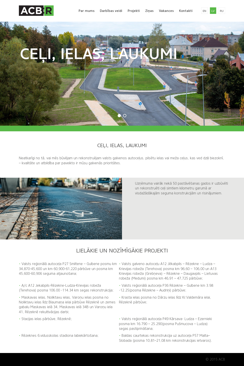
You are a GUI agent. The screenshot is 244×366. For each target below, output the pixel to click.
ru (222, 11)
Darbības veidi (111, 11)
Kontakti (186, 11)
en (204, 11)
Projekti (134, 11)
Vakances (166, 11)
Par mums (86, 11)
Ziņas (149, 11)
